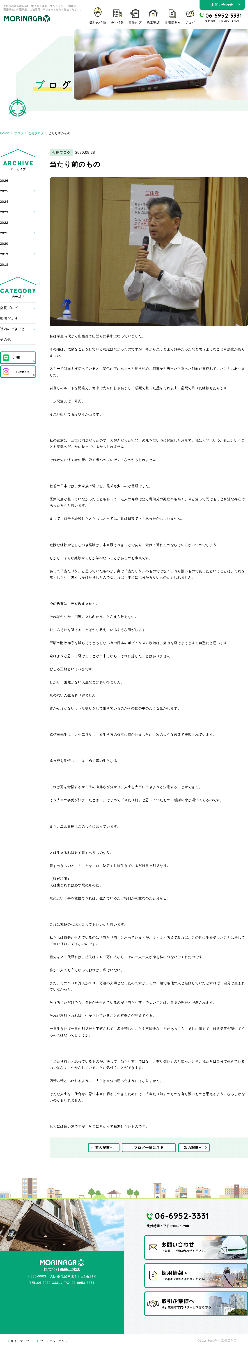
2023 (4, 212)
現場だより (9, 318)
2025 (4, 191)
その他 (5, 339)
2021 (4, 233)
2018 (4, 264)
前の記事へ (104, 1147)
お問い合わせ (222, 5)
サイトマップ (20, 1341)
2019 (4, 254)
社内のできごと (12, 329)
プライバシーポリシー (55, 1341)
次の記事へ (193, 1147)
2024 (4, 201)
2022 (4, 222)
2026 (4, 180)
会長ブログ (9, 308)
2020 (4, 243)
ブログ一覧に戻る (149, 1147)
